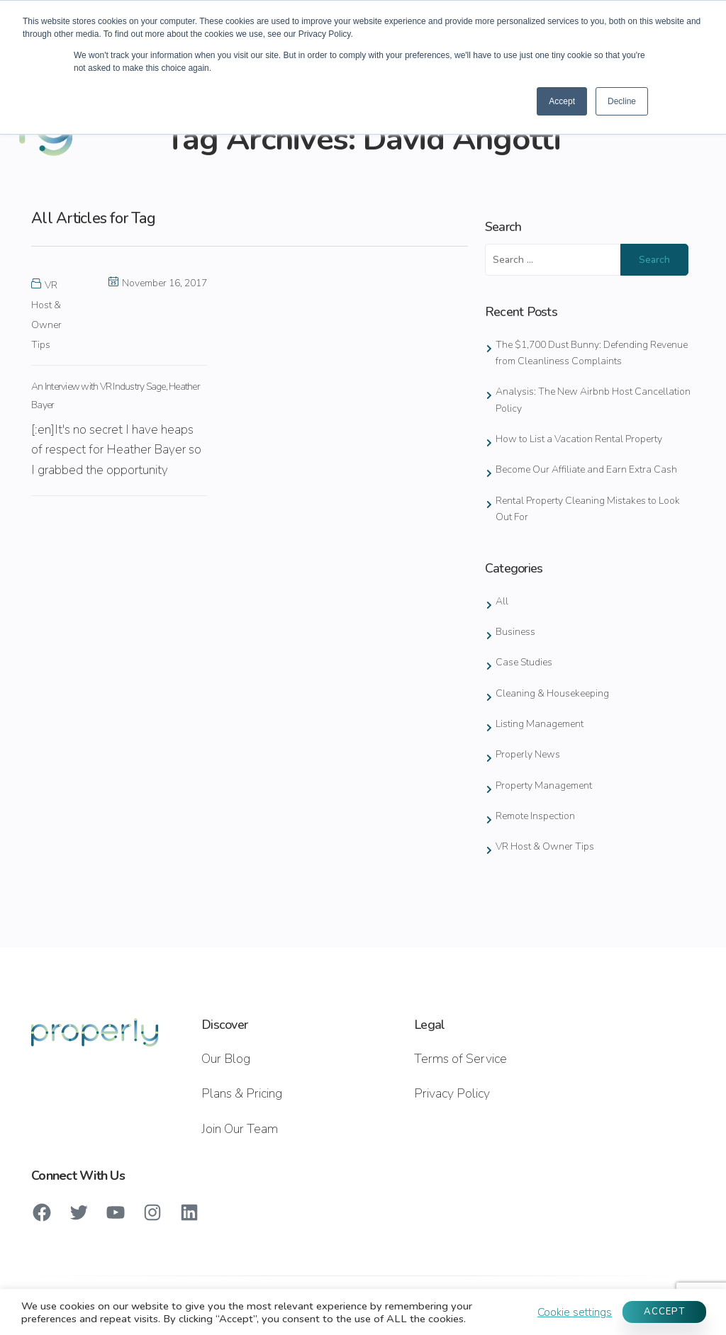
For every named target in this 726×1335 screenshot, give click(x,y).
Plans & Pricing (241, 1093)
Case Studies (524, 662)
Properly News (528, 754)
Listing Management (539, 724)
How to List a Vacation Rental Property (579, 439)
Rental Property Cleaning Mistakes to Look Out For (588, 509)
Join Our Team (239, 1128)
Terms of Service (460, 1058)
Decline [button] (622, 101)
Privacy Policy (452, 1093)
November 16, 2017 (157, 283)
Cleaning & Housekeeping (552, 693)
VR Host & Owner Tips (545, 846)
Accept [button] (562, 101)
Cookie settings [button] (574, 1312)
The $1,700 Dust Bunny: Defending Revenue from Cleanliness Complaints (592, 353)
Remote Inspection (535, 816)
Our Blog (225, 1058)
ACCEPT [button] (664, 1311)
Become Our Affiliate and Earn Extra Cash (586, 469)
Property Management (544, 785)
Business (515, 631)
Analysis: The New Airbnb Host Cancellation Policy (593, 400)
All (502, 601)
